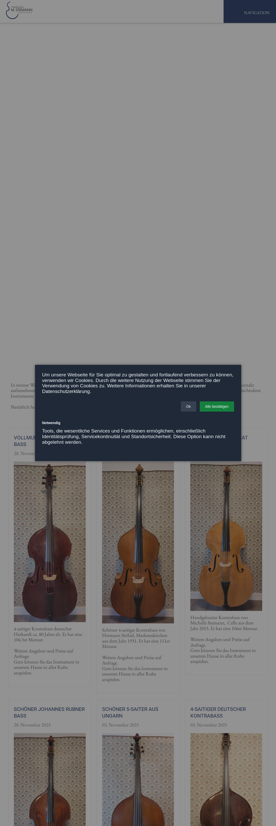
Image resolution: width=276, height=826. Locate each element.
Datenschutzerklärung (66, 391)
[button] (188, 406)
